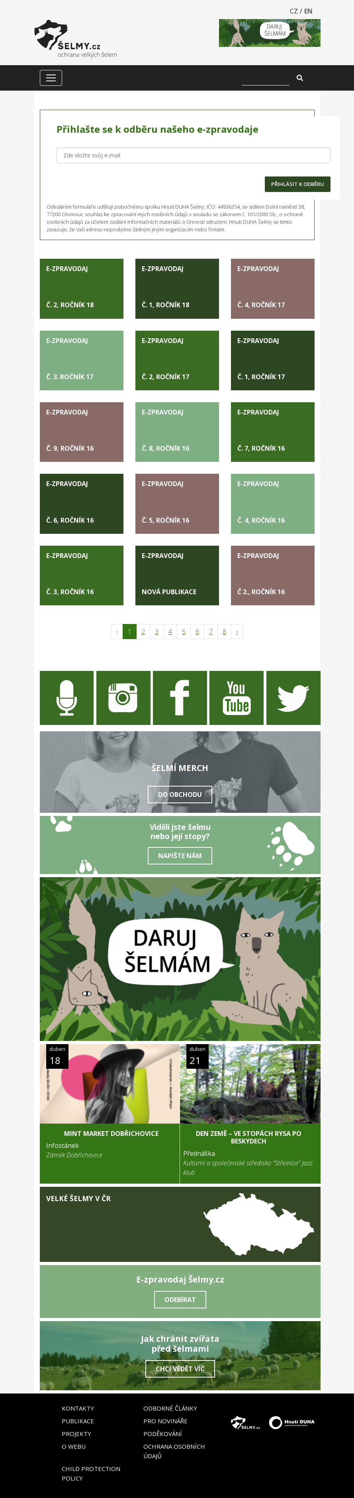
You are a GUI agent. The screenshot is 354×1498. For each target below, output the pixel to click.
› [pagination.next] (237, 631)
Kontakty (78, 1408)
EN (308, 11)
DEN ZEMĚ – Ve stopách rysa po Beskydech (248, 1137)
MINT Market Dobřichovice (111, 1133)
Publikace (78, 1421)
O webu (74, 1446)
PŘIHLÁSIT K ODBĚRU (297, 184)
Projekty (76, 1434)
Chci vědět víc (180, 1368)
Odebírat (180, 1299)
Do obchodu (180, 794)
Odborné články (170, 1408)
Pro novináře (165, 1421)
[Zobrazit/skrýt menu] (51, 78)
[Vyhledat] (265, 77)
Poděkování (162, 1434)
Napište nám (180, 855)
